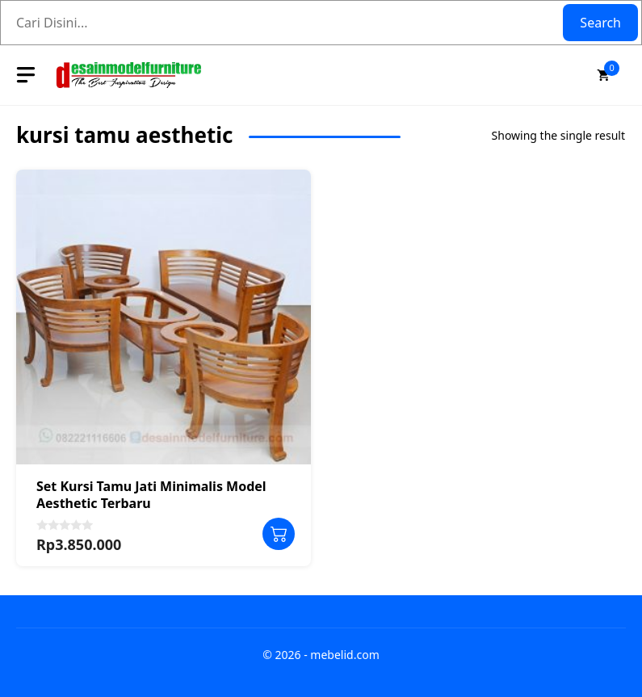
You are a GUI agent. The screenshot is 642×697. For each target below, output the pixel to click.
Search (600, 22)
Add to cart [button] (278, 534)
